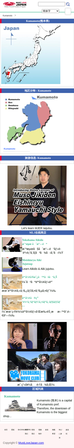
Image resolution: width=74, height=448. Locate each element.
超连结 (67, 432)
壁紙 (12, 430)
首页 (5, 430)
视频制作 (40, 432)
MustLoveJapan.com (31, 442)
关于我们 (26, 432)
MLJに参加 (60, 433)
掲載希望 (53, 432)
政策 (46, 430)
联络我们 (33, 432)
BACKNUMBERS (20, 430)
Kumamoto (7, 16)
